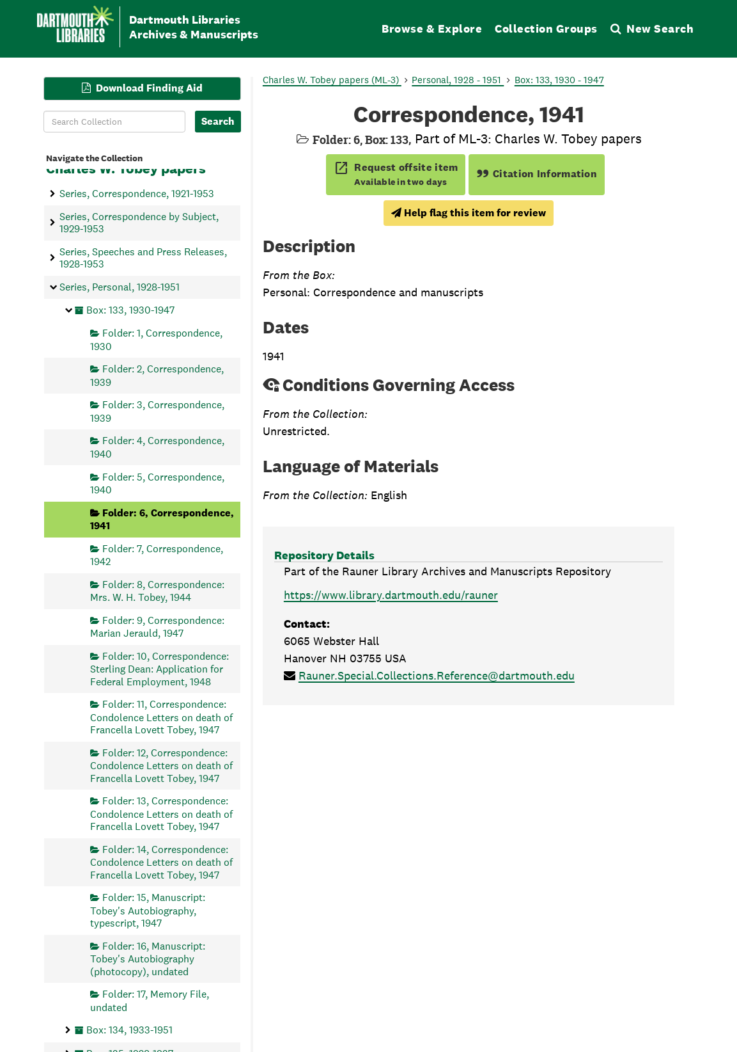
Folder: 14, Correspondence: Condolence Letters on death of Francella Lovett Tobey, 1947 (161, 861)
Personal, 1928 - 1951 (458, 80)
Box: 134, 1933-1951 (129, 1030)
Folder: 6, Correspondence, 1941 (162, 519)
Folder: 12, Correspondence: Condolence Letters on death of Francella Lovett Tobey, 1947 (161, 765)
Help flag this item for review (468, 212)
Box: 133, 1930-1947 (130, 309)
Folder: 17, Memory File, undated (149, 1000)
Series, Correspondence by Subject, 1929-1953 (139, 222)
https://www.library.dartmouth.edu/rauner (391, 594)
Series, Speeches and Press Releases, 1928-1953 (143, 257)
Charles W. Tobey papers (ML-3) (332, 80)
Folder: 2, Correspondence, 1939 (157, 375)
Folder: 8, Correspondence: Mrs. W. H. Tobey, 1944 (157, 590)
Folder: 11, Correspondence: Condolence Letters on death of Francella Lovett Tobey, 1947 (161, 717)
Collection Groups (546, 28)
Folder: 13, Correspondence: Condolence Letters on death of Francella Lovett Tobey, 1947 (161, 813)
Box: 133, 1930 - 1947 (559, 80)
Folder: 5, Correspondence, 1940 (157, 483)
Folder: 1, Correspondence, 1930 (156, 339)
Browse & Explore (432, 28)
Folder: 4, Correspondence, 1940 (157, 447)
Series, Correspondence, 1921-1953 (136, 193)
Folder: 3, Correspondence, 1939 (157, 411)
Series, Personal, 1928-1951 (119, 287)
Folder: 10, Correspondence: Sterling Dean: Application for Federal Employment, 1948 (159, 668)
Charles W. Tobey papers (126, 168)
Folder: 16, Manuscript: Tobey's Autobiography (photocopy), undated (147, 958)
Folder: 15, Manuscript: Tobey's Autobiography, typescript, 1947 (147, 910)
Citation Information (536, 173)
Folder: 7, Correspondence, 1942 (156, 554)
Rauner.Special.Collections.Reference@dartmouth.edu (437, 675)
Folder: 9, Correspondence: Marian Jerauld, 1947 (157, 626)
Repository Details (324, 555)
